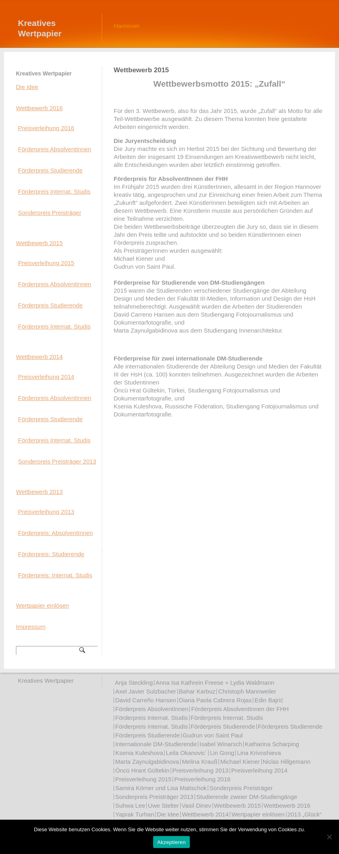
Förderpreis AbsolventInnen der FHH (239, 708)
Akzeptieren (171, 842)
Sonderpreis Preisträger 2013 (57, 461)
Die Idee (27, 86)
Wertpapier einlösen (42, 605)
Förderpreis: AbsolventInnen (55, 532)
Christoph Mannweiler (247, 691)
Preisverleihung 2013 (46, 511)
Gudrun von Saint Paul (213, 735)
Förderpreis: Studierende (51, 554)
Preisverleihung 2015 (46, 263)
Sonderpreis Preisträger (49, 212)
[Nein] (329, 837)
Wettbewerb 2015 (39, 243)
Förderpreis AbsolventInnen (54, 149)
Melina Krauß (199, 761)
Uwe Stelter (163, 805)
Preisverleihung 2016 (46, 128)
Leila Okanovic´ (186, 752)
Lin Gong (222, 752)
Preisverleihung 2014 (46, 376)
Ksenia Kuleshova (139, 752)
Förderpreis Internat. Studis (54, 191)
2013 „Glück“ (305, 814)
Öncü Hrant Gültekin (142, 770)
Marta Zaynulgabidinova (147, 761)
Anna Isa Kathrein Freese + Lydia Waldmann (215, 682)
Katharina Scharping (272, 744)
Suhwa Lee (130, 805)
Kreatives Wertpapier (39, 28)
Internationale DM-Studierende (156, 744)
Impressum (30, 626)
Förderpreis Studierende (50, 170)
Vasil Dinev (196, 805)
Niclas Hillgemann (287, 761)
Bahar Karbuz (197, 691)
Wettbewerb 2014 (39, 356)
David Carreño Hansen (145, 700)
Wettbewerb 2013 (39, 491)
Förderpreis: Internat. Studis (55, 575)
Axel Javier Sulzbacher (145, 691)
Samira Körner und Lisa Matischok (161, 788)
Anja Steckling (134, 682)
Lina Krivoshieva (259, 752)
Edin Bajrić (268, 700)
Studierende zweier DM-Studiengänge (246, 796)
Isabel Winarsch (220, 744)
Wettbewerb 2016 (39, 108)
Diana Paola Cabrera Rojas (215, 700)
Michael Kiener (240, 761)
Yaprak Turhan (134, 814)
